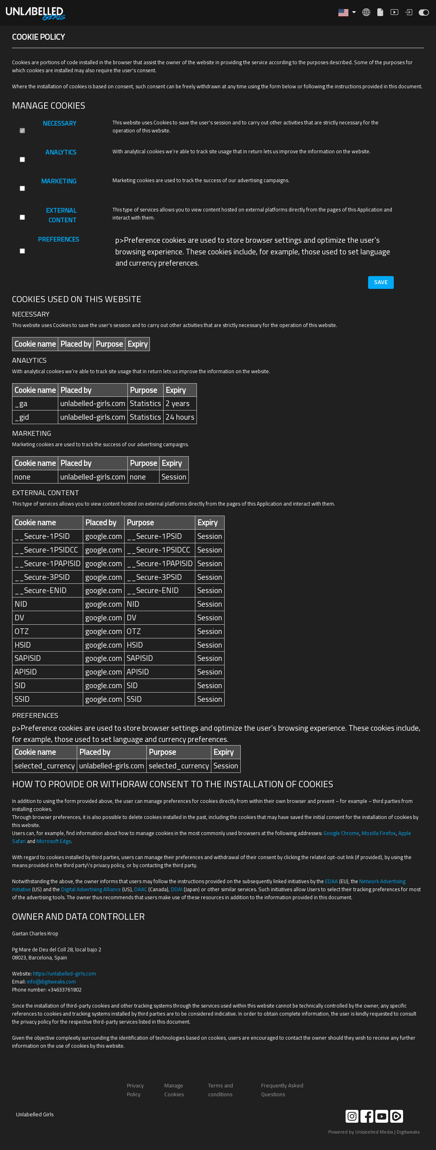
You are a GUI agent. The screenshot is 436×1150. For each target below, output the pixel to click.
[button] (347, 12)
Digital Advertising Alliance (91, 889)
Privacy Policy (135, 1089)
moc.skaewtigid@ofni (51, 981)
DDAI (176, 889)
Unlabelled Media (374, 1131)
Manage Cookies (174, 1089)
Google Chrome (341, 833)
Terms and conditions (220, 1089)
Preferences (58, 239)
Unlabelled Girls (35, 1114)
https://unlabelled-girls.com (64, 973)
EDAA (331, 881)
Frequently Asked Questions (282, 1089)
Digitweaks (408, 1131)
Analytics (60, 152)
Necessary (59, 123)
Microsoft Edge (54, 841)
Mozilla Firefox (379, 833)
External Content (61, 215)
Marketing (58, 181)
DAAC (140, 889)
